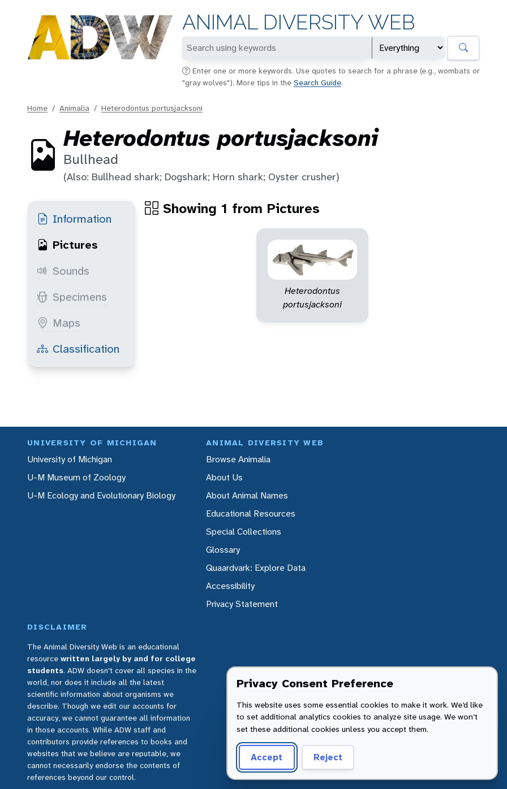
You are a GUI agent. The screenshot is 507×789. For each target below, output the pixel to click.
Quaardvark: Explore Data (256, 568)
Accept (266, 757)
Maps (58, 322)
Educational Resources (250, 513)
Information (74, 218)
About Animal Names (247, 495)
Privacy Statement (242, 604)
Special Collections (243, 531)
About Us (224, 477)
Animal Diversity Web (298, 22)
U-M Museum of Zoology (76, 477)
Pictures (67, 244)
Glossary (223, 550)
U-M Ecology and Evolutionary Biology (101, 495)
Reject (327, 757)
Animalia (74, 108)
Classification (78, 348)
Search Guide (317, 82)
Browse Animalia (238, 459)
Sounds (63, 270)
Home (37, 108)
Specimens (72, 296)
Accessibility (230, 586)
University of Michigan (69, 459)
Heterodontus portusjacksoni (152, 108)
